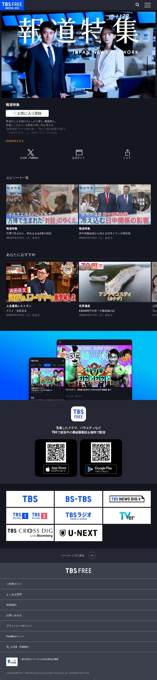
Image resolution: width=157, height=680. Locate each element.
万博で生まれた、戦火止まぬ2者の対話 (28, 233)
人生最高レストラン (18, 306)
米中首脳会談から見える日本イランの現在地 (104, 233)
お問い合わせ (14, 615)
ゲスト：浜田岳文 (16, 310)
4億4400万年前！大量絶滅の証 (97, 310)
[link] (42, 204)
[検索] (138, 5)
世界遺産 (84, 306)
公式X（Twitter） (18, 647)
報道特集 (11, 228)
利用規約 (11, 604)
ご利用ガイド (14, 583)
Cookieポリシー (15, 636)
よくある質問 (14, 594)
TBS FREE (7, 4)
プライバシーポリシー (19, 625)
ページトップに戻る (78, 555)
